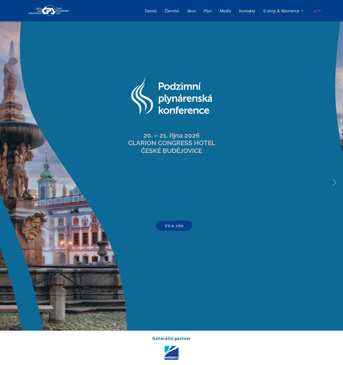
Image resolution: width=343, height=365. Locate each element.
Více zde (174, 226)
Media (225, 10)
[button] (8, 182)
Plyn (208, 10)
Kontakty (247, 10)
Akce (191, 10)
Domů (150, 10)
